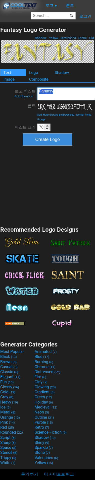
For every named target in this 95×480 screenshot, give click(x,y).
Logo (33, 72)
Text (7, 72)
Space (8, 447)
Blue (42, 356)
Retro (42, 427)
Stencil (8, 452)
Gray (6, 397)
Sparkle (44, 447)
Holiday (44, 402)
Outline (44, 417)
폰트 (32, 105)
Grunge (41, 119)
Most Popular (12, 351)
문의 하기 (29, 474)
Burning (44, 361)
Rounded (11, 432)
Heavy (9, 402)
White (7, 462)
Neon (42, 412)
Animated (46, 351)
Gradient (44, 392)
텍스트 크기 (25, 127)
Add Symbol (23, 96)
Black (8, 356)
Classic (9, 371)
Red (7, 427)
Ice (5, 407)
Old (91, 38)
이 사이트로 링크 (59, 474)
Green (43, 397)
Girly (41, 382)
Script (8, 437)
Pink (7, 422)
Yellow (53, 38)
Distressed (68, 38)
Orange (10, 417)
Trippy (8, 457)
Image (9, 79)
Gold (7, 392)
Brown (8, 361)
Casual (8, 366)
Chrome (45, 366)
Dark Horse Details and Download (55, 114)
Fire (40, 376)
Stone (83, 38)
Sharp (8, 442)
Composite (38, 79)
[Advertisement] (47, 185)
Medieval (46, 407)
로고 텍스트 (25, 93)
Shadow (40, 38)
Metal (7, 412)
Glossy (9, 387)
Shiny (42, 442)
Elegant (10, 376)
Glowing (45, 387)
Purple (44, 422)
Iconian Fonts (83, 114)
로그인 (85, 16)
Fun (7, 382)
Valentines (46, 457)
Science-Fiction (51, 432)
